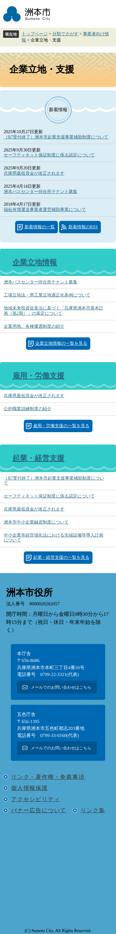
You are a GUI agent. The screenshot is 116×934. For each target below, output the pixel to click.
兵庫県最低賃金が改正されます (34, 173)
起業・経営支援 (38, 458)
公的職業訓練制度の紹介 (27, 408)
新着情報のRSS (83, 227)
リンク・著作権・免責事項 (48, 777)
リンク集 (92, 810)
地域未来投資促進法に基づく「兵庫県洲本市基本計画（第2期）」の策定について (53, 311)
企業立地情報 (34, 262)
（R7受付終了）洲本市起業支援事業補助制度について (56, 137)
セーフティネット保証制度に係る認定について (49, 155)
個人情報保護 (29, 788)
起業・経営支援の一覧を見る (61, 557)
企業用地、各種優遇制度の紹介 (34, 326)
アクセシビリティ (35, 799)
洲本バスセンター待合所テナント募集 (40, 191)
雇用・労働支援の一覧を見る (61, 425)
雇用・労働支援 (38, 376)
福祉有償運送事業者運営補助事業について (45, 209)
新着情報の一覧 (39, 227)
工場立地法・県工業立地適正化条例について (47, 295)
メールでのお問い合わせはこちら (61, 687)
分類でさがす (65, 34)
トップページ (35, 34)
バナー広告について (38, 810)
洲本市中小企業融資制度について (36, 522)
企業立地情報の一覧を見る (61, 343)
